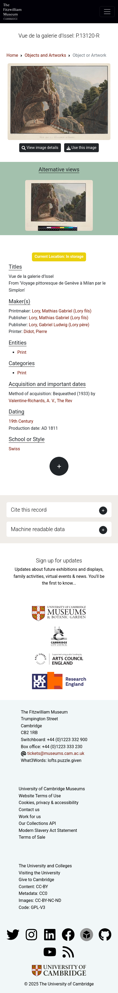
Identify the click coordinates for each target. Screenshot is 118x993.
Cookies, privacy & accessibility (48, 802)
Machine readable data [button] (38, 529)
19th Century (21, 421)
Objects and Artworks (45, 55)
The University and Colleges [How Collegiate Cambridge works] (45, 865)
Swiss (14, 448)
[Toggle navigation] (107, 11)
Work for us (30, 816)
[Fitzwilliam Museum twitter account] (13, 934)
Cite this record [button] (29, 510)
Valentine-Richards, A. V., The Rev (40, 400)
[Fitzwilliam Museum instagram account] (32, 934)
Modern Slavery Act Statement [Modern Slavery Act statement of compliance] (48, 830)
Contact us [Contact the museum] (29, 809)
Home (12, 55)
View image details (40, 147)
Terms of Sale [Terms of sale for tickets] (32, 837)
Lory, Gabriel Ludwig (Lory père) (59, 324)
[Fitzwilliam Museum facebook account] (50, 934)
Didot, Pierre (35, 331)
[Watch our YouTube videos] (50, 951)
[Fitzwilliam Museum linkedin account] (69, 934)
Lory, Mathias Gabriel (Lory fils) (61, 311)
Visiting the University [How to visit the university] (39, 872)
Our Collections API (37, 823)
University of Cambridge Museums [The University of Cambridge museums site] (52, 788)
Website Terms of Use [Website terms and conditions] (40, 795)
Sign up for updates (59, 560)
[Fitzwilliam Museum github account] (105, 934)
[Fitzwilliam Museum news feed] (68, 951)
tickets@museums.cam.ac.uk (55, 753)
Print (21, 352)
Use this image (82, 147)
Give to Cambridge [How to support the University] (36, 879)
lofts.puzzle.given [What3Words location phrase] (64, 760)
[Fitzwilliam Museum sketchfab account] (87, 934)
